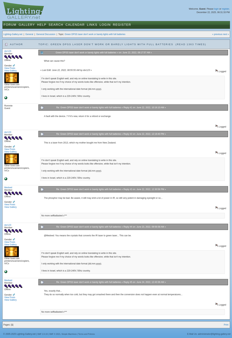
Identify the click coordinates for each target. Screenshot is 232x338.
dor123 (7, 51)
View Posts (9, 68)
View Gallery (10, 70)
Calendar (75, 24)
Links (92, 24)
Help (41, 24)
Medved (8, 187)
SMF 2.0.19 (42, 334)
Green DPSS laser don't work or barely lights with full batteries (95, 34)
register (225, 9)
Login (105, 24)
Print (226, 324)
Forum (10, 24)
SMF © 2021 (55, 334)
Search (56, 24)
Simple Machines (68, 334)
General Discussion (45, 34)
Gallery (27, 24)
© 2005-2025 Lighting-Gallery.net (19, 334)
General (29, 34)
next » (226, 34)
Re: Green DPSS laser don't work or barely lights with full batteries (88, 107)
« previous (217, 34)
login (216, 9)
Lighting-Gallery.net (12, 34)
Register (122, 24)
